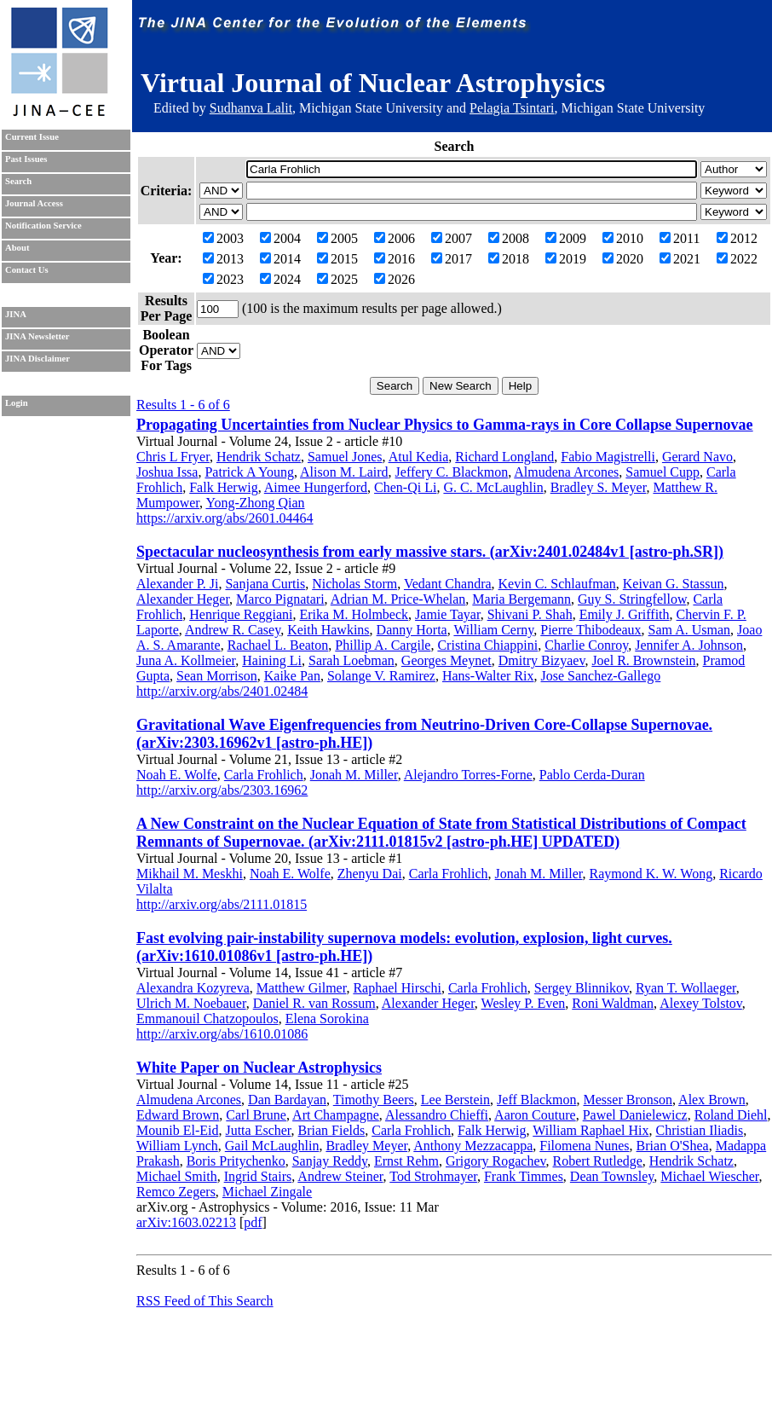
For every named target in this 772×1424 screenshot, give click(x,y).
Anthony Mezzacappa (473, 1145)
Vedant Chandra (448, 583)
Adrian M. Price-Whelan (398, 599)
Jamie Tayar (448, 614)
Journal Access (34, 203)
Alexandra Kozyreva (193, 988)
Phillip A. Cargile (382, 645)
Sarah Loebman (351, 660)
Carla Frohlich (263, 774)
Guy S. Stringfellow (632, 599)
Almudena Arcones (566, 472)
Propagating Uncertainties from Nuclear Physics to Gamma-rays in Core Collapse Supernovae (444, 424)
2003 (223, 238)
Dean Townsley (612, 1176)
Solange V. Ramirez (381, 676)
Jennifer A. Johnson (689, 645)
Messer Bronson (628, 1099)
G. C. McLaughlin (493, 487)
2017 (451, 259)
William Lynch (177, 1145)
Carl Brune (256, 1115)
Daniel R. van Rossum (314, 1003)
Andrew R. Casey (232, 629)
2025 (337, 279)
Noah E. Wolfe (176, 774)
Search (18, 181)
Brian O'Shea (673, 1145)
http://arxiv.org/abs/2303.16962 (222, 790)
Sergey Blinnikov (581, 988)
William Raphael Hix (590, 1130)
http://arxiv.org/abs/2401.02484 (222, 691)
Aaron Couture (535, 1115)
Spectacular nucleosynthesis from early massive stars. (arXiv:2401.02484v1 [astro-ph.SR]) (429, 551)
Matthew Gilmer (301, 988)
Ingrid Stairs (258, 1176)
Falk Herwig (223, 487)
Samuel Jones (345, 456)
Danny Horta (412, 629)
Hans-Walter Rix (488, 676)
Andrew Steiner (340, 1176)
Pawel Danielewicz (635, 1115)
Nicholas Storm (354, 583)
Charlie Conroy (586, 645)
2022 (737, 259)
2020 (622, 259)
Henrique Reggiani (240, 614)
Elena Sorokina (327, 1018)
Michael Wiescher (709, 1176)
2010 (622, 238)
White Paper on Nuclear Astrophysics (259, 1067)
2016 (394, 259)
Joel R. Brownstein (643, 660)
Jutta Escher (258, 1130)
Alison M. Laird (344, 472)
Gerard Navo (697, 456)
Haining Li (272, 660)
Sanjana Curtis (265, 583)
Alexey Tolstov (701, 1003)
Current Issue (32, 137)
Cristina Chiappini (487, 645)
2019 (565, 259)
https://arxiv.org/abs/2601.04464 (225, 518)
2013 (223, 259)
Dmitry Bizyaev (541, 660)
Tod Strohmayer (433, 1176)
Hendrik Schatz (258, 456)
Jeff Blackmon (536, 1099)
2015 (337, 259)
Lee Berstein (455, 1099)
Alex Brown (712, 1099)
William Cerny (493, 629)
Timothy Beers (373, 1099)
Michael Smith (176, 1176)
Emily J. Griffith (624, 614)
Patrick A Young (249, 472)
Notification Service (43, 225)
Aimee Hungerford (315, 487)
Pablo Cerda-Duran (592, 774)
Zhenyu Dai (369, 873)
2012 (737, 238)
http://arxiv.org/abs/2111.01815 (221, 904)
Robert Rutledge (597, 1161)
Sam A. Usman (689, 629)
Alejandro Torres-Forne (468, 774)
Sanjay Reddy (329, 1161)
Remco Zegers (176, 1191)
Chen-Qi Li (405, 487)
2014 (280, 259)
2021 (680, 259)
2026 (394, 279)
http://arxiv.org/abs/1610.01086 (222, 1034)
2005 (337, 238)
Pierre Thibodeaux (590, 629)
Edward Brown (177, 1115)
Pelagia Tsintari (512, 108)
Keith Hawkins (328, 629)
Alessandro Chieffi (436, 1115)
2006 (394, 238)
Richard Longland (504, 456)
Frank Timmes (523, 1176)
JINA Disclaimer (37, 358)
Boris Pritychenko (236, 1161)
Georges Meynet (446, 660)
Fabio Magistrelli (608, 456)
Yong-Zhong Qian (254, 502)
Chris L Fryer (173, 456)
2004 (280, 238)
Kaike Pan (292, 676)
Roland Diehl (731, 1115)
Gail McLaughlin (272, 1145)
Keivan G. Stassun (673, 583)
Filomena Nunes (584, 1145)
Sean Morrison (216, 676)
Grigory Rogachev (496, 1161)
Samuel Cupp (662, 472)
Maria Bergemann (521, 599)
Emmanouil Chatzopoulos (207, 1018)
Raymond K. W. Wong (651, 873)
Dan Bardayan (287, 1099)
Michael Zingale (267, 1191)
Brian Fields (332, 1130)
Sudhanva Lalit (251, 108)
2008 (508, 238)
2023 (223, 279)
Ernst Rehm (406, 1161)
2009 (565, 238)
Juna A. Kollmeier (185, 660)
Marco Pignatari (280, 599)
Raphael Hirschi (397, 988)
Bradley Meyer (366, 1145)
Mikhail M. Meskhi (189, 873)
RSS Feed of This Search (205, 1301)
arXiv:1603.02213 (186, 1222)
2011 (680, 238)
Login (16, 403)
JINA (15, 314)
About (17, 247)
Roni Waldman (613, 1003)
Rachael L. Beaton (278, 645)
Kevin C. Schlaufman (557, 583)
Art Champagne (335, 1115)
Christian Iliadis (699, 1130)
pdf (253, 1222)
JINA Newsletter (37, 336)
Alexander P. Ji (177, 583)
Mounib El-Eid (177, 1130)
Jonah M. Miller (354, 774)
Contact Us (27, 270)
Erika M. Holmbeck (354, 614)
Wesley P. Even (523, 1003)
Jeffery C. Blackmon (452, 472)
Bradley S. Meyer (598, 487)
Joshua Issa (167, 472)
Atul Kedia (419, 456)
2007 (451, 238)
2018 (508, 259)
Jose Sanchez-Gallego (601, 676)
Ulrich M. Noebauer (191, 1003)
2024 (280, 279)
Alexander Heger (182, 599)
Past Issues (26, 159)
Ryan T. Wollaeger (686, 988)
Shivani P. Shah (530, 614)
